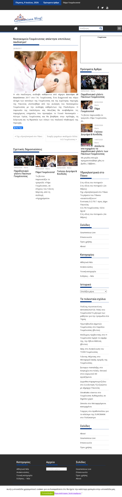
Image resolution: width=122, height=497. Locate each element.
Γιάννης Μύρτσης (88, 356)
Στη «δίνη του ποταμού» (91, 182)
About (83, 246)
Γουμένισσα (102, 37)
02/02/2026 (40, 169)
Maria (26, 167)
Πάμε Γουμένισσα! (71, 2)
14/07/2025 (98, 140)
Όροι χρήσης (86, 241)
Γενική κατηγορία (88, 271)
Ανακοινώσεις (86, 266)
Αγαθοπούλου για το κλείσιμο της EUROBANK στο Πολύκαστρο (94, 414)
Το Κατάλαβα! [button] (47, 493)
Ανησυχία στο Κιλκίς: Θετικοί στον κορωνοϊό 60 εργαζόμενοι (93, 373)
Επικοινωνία (86, 237)
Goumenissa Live (88, 232)
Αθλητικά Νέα (86, 262)
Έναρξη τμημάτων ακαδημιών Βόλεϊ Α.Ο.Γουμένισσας (62, 137)
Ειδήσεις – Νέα (87, 276)
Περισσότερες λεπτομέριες (67, 493)
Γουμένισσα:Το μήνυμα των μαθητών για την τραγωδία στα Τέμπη (94, 316)
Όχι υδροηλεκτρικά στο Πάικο (29, 136)
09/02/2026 (18, 167)
